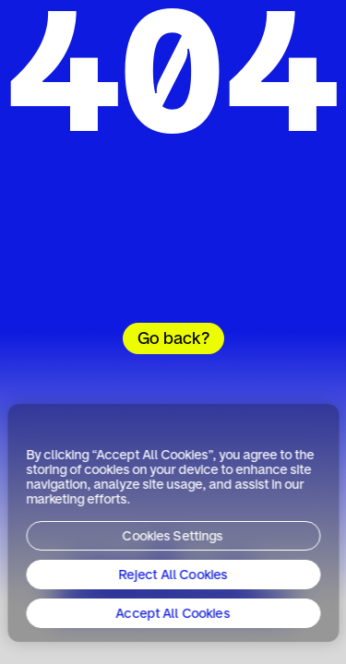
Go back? (173, 339)
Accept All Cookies (173, 614)
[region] (173, 523)
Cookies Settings (173, 536)
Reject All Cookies (173, 575)
